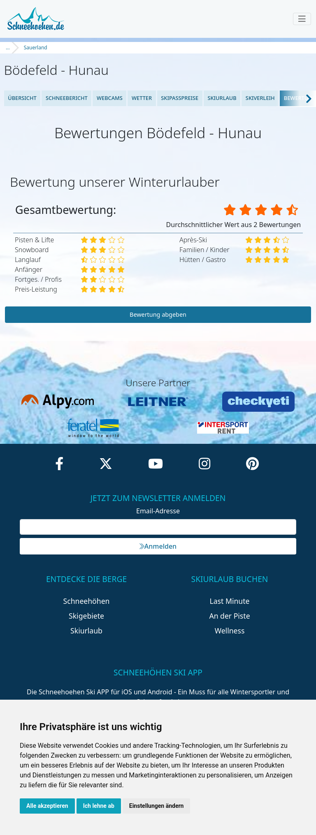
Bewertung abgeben (158, 314)
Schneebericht (67, 98)
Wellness (230, 631)
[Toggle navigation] (302, 19)
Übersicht (22, 98)
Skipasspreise (179, 98)
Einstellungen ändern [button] (156, 806)
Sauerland (35, 47)
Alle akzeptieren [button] (47, 806)
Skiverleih (260, 98)
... (8, 47)
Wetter (142, 98)
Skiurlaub (221, 98)
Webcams (110, 98)
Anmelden (158, 546)
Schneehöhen (86, 601)
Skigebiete (86, 616)
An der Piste (229, 616)
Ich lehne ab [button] (98, 806)
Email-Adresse (158, 510)
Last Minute (230, 601)
